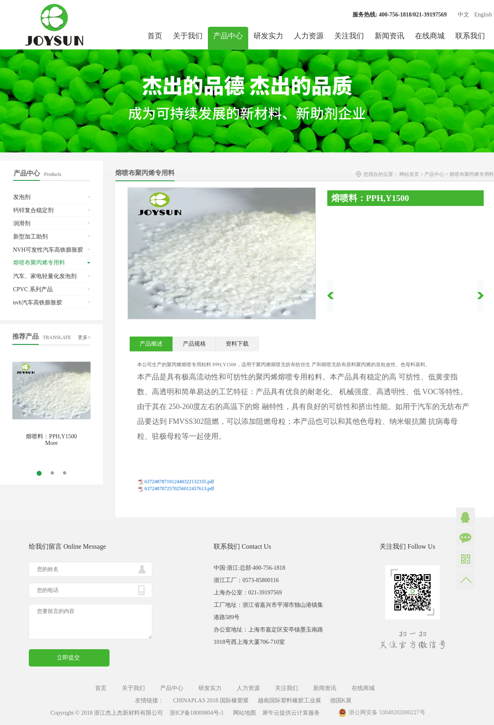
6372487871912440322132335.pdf (179, 481)
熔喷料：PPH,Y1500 (51, 436)
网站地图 (243, 713)
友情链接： (149, 700)
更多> (84, 337)
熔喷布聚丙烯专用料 (472, 174)
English (483, 15)
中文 (463, 15)
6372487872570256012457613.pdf (179, 488)
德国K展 (341, 700)
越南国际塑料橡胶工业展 (289, 700)
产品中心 (434, 174)
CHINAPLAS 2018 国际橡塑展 (211, 700)
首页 (154, 36)
